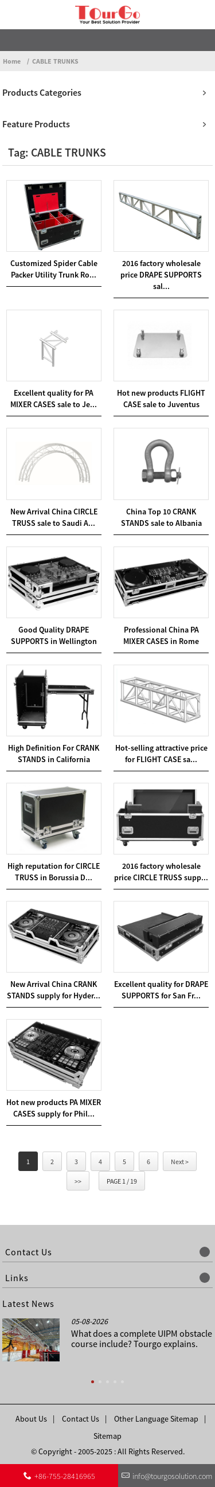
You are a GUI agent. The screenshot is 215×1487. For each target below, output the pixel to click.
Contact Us (80, 1419)
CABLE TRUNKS (55, 61)
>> (78, 1181)
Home (12, 61)
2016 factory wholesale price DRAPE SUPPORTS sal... (161, 274)
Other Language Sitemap (156, 1419)
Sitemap (107, 1436)
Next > (180, 1161)
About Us (31, 1419)
